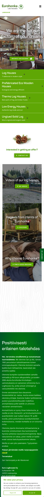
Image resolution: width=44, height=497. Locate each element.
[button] (22, 59)
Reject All (13, 493)
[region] (22, 486)
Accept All (32, 493)
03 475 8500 (10, 476)
